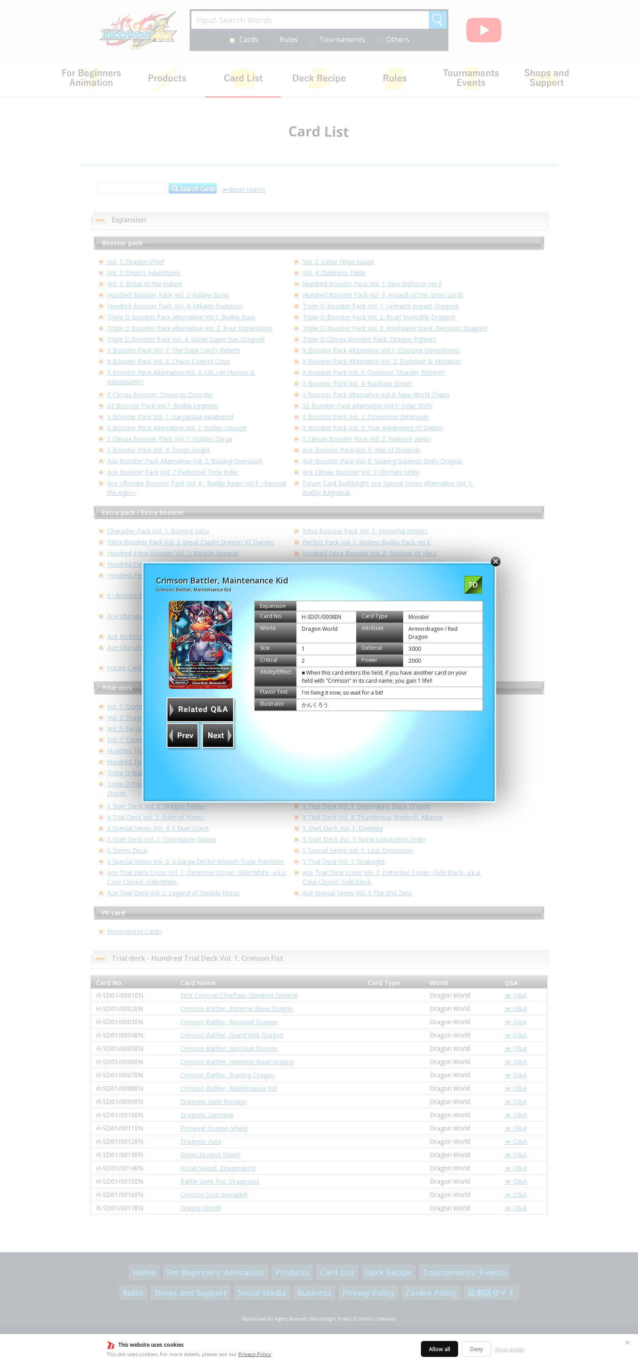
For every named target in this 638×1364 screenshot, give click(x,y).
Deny (476, 1349)
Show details (510, 1349)
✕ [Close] (627, 1342)
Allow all (439, 1349)
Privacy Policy (254, 1354)
